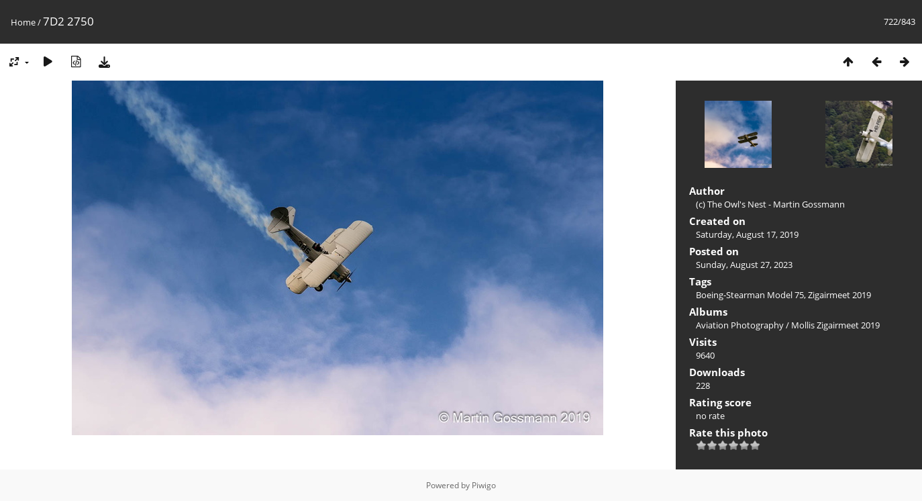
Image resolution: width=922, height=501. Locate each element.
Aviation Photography (740, 325)
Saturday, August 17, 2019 (747, 234)
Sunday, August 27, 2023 (744, 265)
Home (23, 22)
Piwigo (484, 485)
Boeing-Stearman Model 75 (750, 295)
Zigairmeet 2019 (839, 295)
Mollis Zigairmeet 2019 (835, 325)
